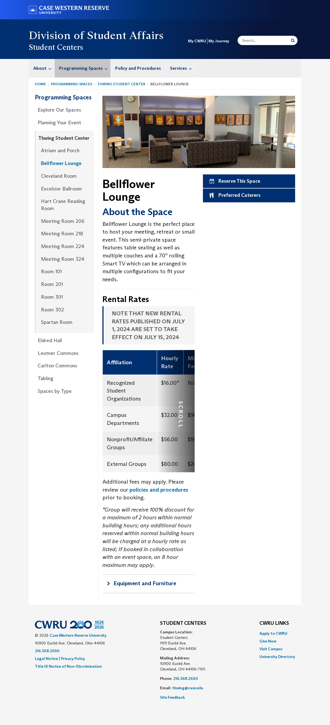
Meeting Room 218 (62, 234)
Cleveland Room (59, 176)
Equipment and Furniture (145, 583)
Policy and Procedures (138, 68)
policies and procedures (159, 489)
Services (182, 68)
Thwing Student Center (121, 84)
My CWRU (197, 40)
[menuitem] (42, 68)
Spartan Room (57, 322)
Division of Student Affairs (96, 35)
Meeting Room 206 (62, 221)
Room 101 (51, 272)
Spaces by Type (55, 391)
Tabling (45, 378)
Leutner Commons (58, 353)
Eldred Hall (50, 340)
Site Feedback (172, 697)
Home (40, 84)
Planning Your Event (59, 123)
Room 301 (52, 297)
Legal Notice (46, 658)
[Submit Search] (293, 40)
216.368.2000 (47, 650)
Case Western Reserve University (78, 635)
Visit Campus (270, 648)
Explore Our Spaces (59, 110)
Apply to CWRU (273, 633)
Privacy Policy (73, 658)
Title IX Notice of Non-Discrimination (68, 666)
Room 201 (52, 284)
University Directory (277, 656)
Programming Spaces (84, 68)
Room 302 (52, 310)
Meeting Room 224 (62, 246)
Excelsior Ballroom (61, 189)
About (43, 68)
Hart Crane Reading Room (63, 204)
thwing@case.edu (187, 687)
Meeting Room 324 (62, 259)
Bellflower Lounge (61, 163)
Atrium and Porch (60, 151)
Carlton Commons (57, 366)
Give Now (267, 641)
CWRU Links (274, 623)
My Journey (218, 40)
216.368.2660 (185, 678)
